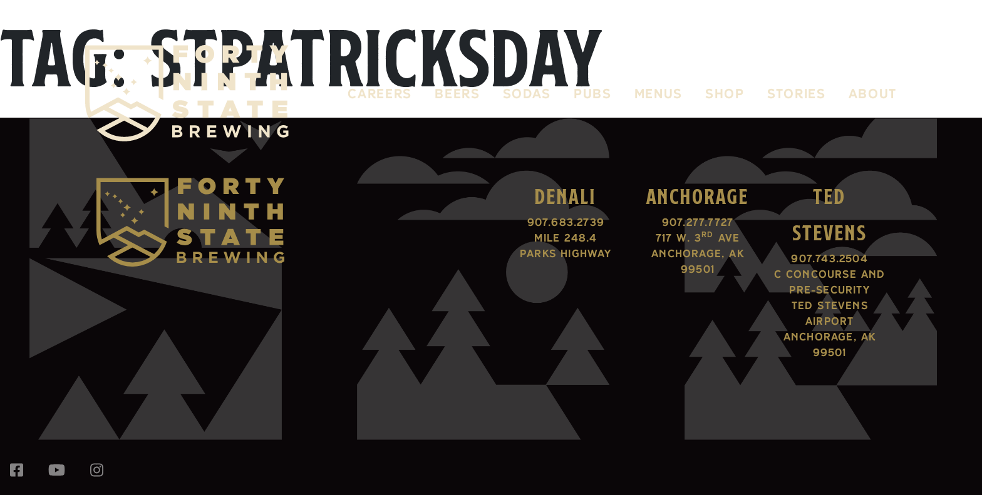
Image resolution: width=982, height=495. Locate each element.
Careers (380, 93)
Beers (457, 93)
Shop (725, 93)
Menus (658, 93)
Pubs (593, 93)
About (873, 93)
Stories (796, 93)
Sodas (527, 93)
